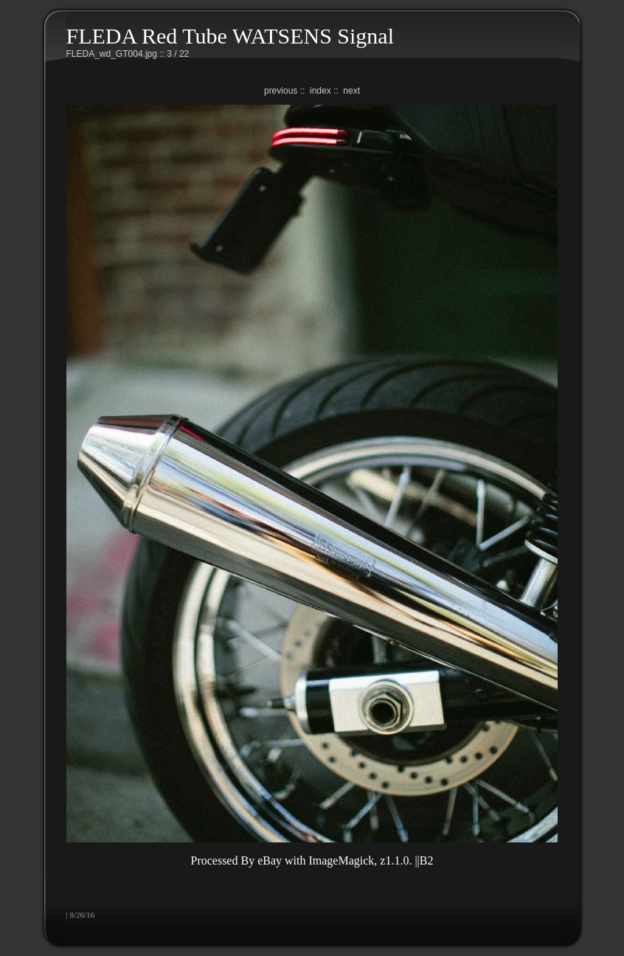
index (320, 91)
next (351, 91)
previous (280, 91)
